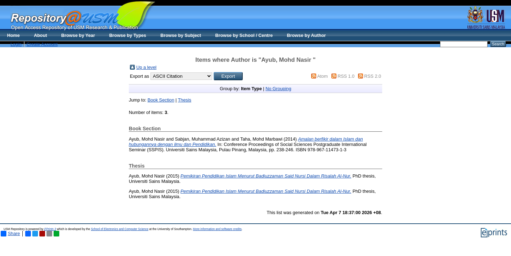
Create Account (42, 44)
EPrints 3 (50, 229)
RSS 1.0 (346, 76)
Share (10, 233)
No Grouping (278, 88)
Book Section (161, 100)
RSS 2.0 (372, 76)
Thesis (184, 100)
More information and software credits (217, 229)
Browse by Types (127, 35)
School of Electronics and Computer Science (119, 229)
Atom (322, 76)
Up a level (146, 67)
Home (13, 35)
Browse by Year (78, 35)
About (40, 35)
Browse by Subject (180, 35)
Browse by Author (306, 35)
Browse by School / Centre (244, 35)
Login (15, 44)
